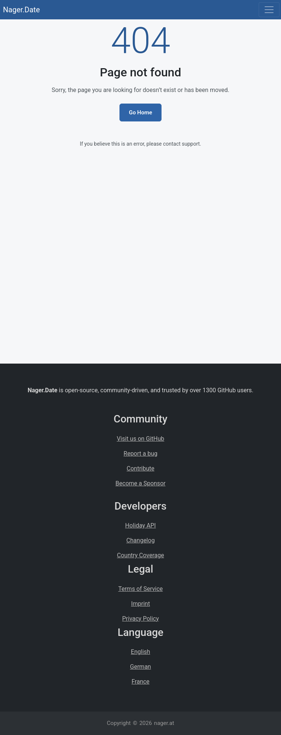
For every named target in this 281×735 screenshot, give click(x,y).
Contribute (140, 468)
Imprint (140, 603)
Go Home (140, 112)
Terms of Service (140, 588)
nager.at (164, 723)
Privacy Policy (140, 618)
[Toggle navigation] (269, 9)
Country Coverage (140, 555)
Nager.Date (21, 9)
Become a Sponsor (140, 483)
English (140, 651)
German (140, 666)
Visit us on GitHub (141, 438)
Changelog (140, 540)
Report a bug (140, 453)
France (140, 681)
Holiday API (140, 525)
